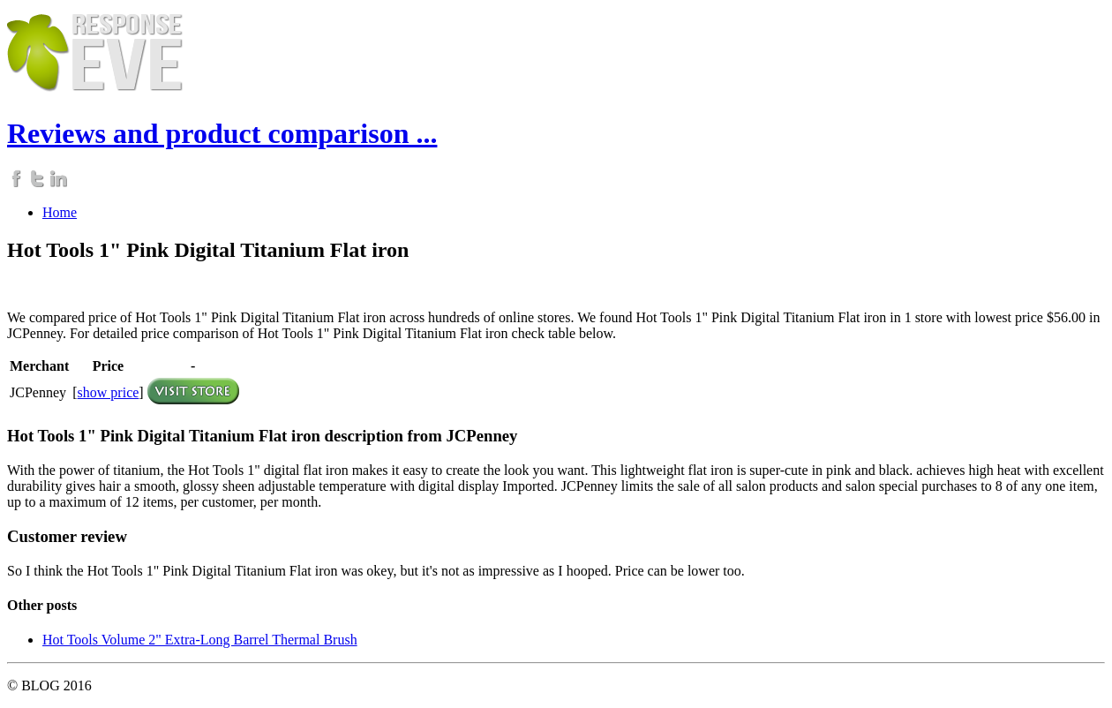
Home (59, 212)
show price (108, 392)
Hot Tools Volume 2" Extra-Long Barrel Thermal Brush (199, 639)
